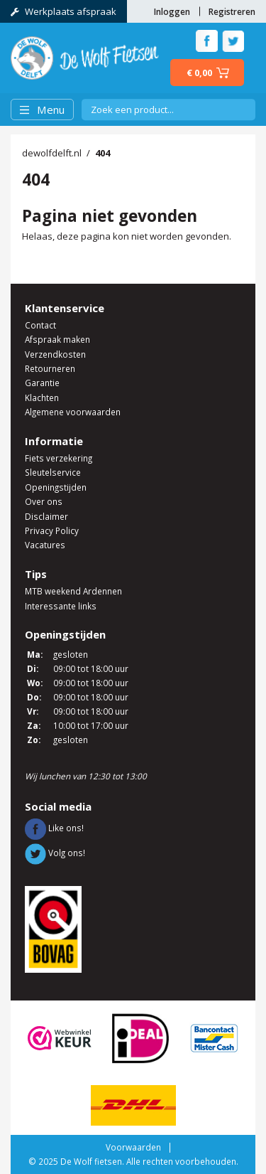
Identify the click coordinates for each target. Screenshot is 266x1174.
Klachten (42, 397)
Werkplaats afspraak (63, 11)
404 (102, 152)
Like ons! (54, 827)
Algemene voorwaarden (73, 411)
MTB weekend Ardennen (73, 591)
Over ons (43, 501)
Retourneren (50, 368)
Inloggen (172, 11)
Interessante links (60, 606)
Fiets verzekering (58, 458)
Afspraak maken (57, 339)
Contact (40, 325)
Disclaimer (46, 516)
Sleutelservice (53, 472)
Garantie (42, 382)
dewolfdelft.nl (52, 152)
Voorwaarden (133, 1147)
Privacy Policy (52, 530)
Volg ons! (55, 852)
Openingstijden (56, 487)
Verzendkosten (55, 354)
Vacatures (45, 544)
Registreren (232, 11)
